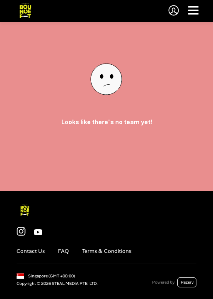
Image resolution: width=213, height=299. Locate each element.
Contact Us (31, 251)
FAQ (63, 251)
